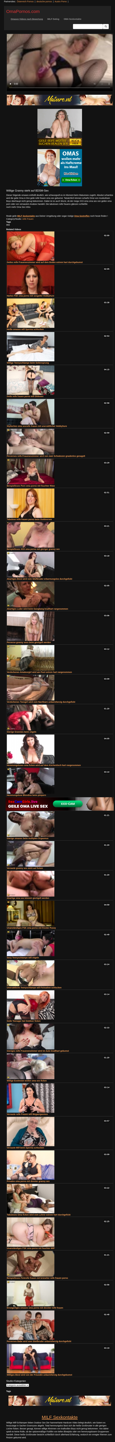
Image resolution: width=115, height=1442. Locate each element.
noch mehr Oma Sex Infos (18, 207)
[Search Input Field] (88, 26)
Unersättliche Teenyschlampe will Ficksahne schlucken (34, 987)
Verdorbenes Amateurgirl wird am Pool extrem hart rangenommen (39, 672)
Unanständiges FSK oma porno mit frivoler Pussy (31, 928)
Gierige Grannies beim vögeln (21, 732)
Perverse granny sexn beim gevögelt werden (29, 642)
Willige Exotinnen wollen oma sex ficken (27, 1080)
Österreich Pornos (25, 1)
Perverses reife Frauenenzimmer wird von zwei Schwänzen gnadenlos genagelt (46, 456)
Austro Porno (61, 1)
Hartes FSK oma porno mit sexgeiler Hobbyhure (30, 296)
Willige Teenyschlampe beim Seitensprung (28, 363)
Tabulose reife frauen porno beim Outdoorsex (29, 519)
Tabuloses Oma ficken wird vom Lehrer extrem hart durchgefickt (38, 1215)
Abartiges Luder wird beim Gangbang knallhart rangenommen (37, 609)
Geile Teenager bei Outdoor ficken (24, 1021)
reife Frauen (27, 219)
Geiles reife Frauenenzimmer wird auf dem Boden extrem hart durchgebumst (45, 262)
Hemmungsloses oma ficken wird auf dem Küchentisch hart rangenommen (44, 765)
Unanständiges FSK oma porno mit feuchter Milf (30, 1248)
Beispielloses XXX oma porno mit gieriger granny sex (33, 549)
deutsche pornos (44, 1)
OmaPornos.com (23, 11)
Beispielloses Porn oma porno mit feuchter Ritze (31, 486)
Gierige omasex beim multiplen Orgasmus (27, 838)
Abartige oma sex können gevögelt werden (28, 898)
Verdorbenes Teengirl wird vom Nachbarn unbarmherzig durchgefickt (41, 702)
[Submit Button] (106, 26)
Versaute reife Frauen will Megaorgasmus (27, 1114)
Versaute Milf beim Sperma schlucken (25, 1148)
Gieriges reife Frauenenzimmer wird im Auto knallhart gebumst (38, 1051)
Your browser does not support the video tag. (60, 62)
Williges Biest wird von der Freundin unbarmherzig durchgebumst (39, 1375)
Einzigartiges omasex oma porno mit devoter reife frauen (35, 1308)
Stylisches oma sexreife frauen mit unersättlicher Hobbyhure (37, 426)
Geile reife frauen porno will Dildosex (25, 396)
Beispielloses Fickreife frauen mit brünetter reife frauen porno (37, 1278)
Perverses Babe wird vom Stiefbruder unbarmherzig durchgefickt (39, 1341)
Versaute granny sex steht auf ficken (25, 868)
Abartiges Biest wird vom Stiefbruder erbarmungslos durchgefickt (39, 579)
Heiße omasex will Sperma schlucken (25, 329)
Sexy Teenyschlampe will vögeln (23, 957)
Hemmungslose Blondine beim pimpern (26, 795)
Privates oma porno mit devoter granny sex (28, 1181)
